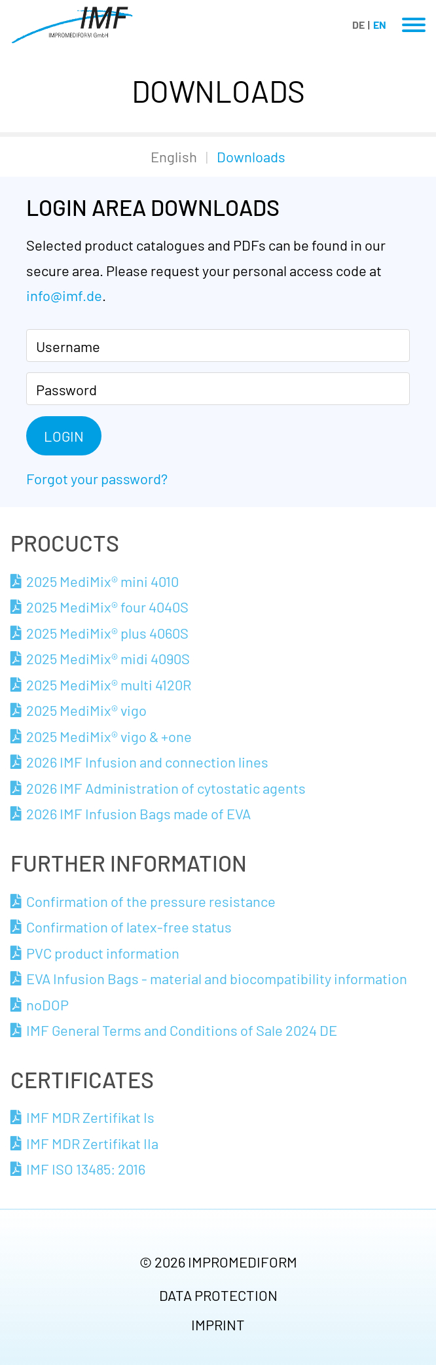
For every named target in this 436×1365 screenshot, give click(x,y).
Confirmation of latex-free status (129, 926)
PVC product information (102, 952)
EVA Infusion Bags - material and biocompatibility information (216, 978)
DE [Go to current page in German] (358, 24)
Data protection (218, 1294)
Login (64, 435)
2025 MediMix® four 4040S (107, 606)
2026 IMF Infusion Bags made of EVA (138, 813)
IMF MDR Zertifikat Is (90, 1117)
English (174, 156)
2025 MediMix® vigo (86, 709)
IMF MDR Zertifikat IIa (92, 1143)
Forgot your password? (97, 478)
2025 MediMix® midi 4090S (108, 658)
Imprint (218, 1324)
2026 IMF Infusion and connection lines (147, 761)
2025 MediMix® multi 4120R (108, 684)
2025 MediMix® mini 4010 (102, 581)
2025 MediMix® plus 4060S (107, 632)
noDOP (47, 1004)
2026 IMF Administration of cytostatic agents (166, 787)
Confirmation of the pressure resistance (151, 901)
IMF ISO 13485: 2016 (85, 1168)
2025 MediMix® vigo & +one (109, 736)
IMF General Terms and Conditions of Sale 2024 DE (181, 1029)
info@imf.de (64, 295)
